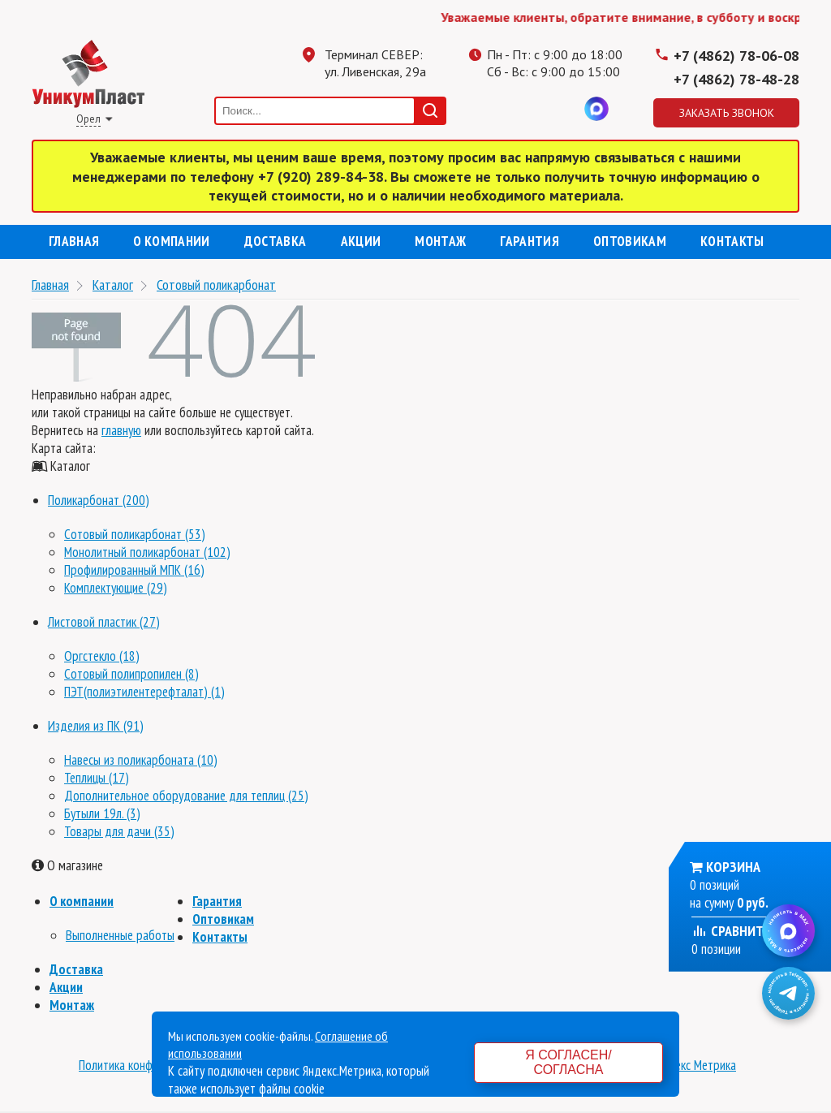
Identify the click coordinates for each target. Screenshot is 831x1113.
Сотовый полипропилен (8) (131, 674)
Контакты (732, 241)
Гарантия (529, 241)
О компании (171, 241)
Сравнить (731, 930)
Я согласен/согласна (568, 1062)
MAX (596, 109)
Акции (361, 241)
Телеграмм (499, 109)
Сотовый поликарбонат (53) (134, 534)
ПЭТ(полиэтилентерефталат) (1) (144, 692)
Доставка (275, 241)
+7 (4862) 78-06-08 (736, 55)
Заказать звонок (726, 113)
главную (121, 430)
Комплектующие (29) (115, 588)
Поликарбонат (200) (98, 500)
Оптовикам (629, 241)
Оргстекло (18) (102, 656)
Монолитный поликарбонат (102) (147, 552)
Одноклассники (531, 109)
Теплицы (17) (96, 778)
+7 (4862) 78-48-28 (736, 79)
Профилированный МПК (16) (134, 570)
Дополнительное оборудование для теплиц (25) (186, 796)
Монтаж (440, 241)
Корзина (733, 866)
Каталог (113, 284)
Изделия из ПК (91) (96, 726)
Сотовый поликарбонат (216, 284)
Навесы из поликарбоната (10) (140, 760)
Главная (74, 241)
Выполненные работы (120, 935)
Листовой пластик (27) (104, 622)
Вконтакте (564, 109)
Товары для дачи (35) (119, 831)
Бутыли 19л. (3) (102, 813)
